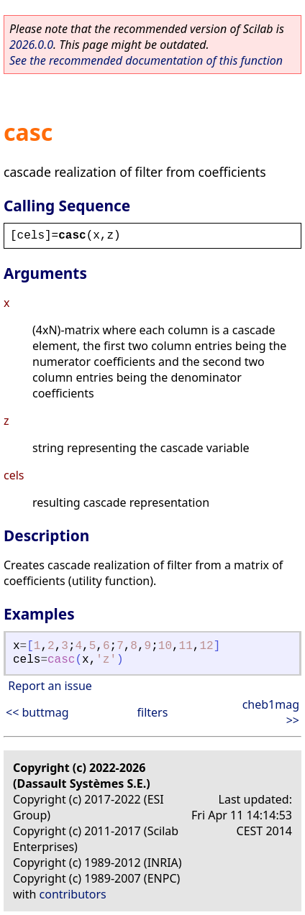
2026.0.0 (31, 44)
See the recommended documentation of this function (146, 60)
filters (152, 712)
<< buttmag (37, 712)
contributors (73, 894)
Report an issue (49, 686)
